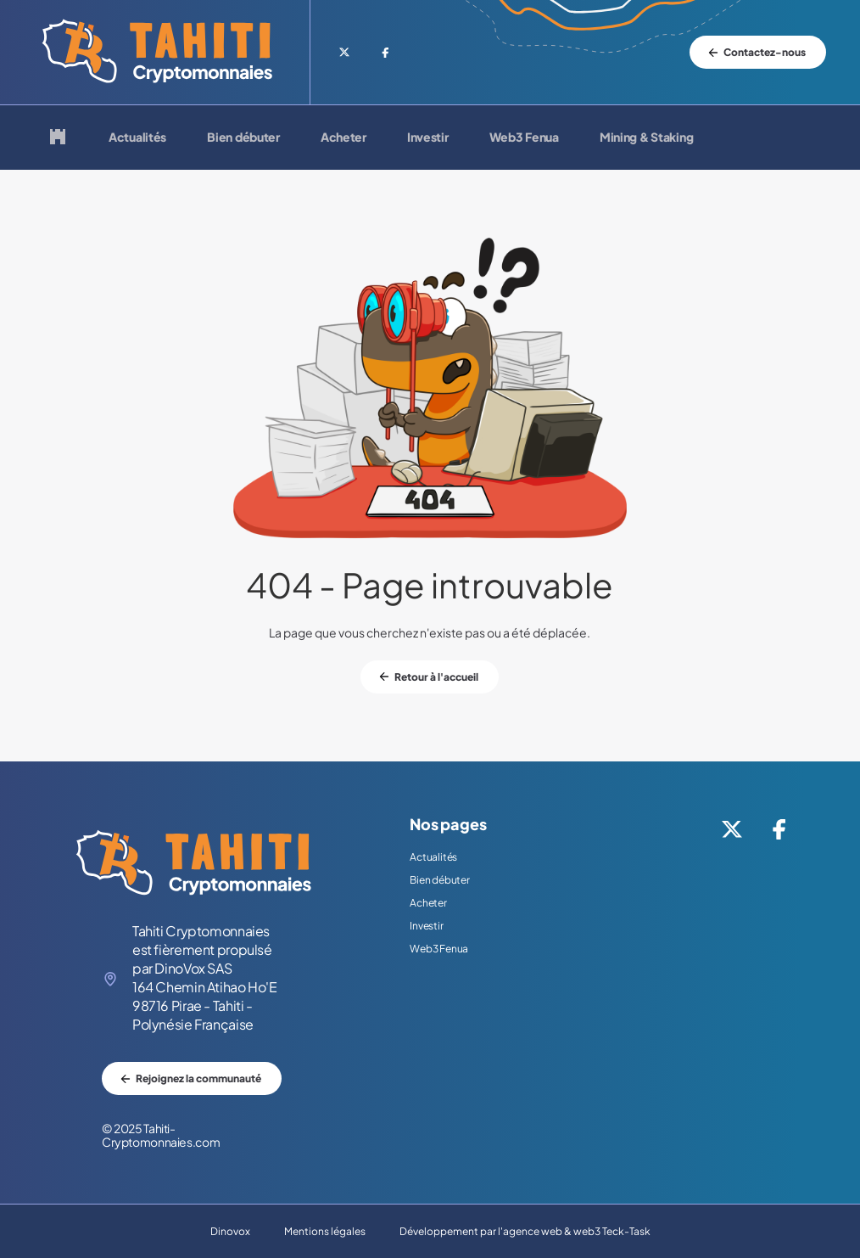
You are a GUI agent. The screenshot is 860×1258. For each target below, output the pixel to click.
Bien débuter (243, 137)
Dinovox (230, 1231)
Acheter (343, 137)
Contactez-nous (764, 52)
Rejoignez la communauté (198, 1078)
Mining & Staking (647, 137)
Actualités (137, 137)
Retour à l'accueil (436, 677)
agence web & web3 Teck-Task (577, 1231)
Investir (428, 137)
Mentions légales (325, 1231)
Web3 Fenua (524, 137)
